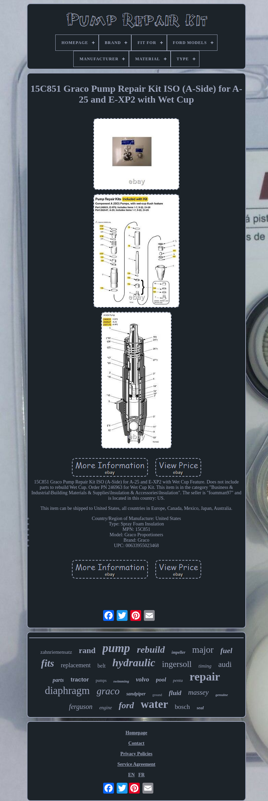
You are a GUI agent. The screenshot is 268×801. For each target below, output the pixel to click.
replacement (76, 665)
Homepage (136, 732)
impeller (179, 652)
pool (161, 679)
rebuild (151, 649)
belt (101, 666)
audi (225, 664)
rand (87, 650)
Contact (136, 743)
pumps (101, 680)
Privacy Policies (136, 753)
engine (105, 707)
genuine (221, 695)
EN (131, 774)
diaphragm (67, 690)
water (154, 704)
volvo (142, 679)
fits (47, 663)
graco (108, 691)
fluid (175, 692)
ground (157, 695)
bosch (182, 706)
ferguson (80, 706)
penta (178, 680)
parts (58, 680)
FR (141, 774)
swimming (121, 681)
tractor (80, 679)
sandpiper (136, 693)
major (203, 650)
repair (205, 676)
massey (198, 692)
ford (126, 705)
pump (116, 648)
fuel (226, 650)
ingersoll (177, 664)
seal (200, 707)
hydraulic (133, 662)
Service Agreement (136, 764)
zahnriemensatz (56, 652)
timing (204, 666)
